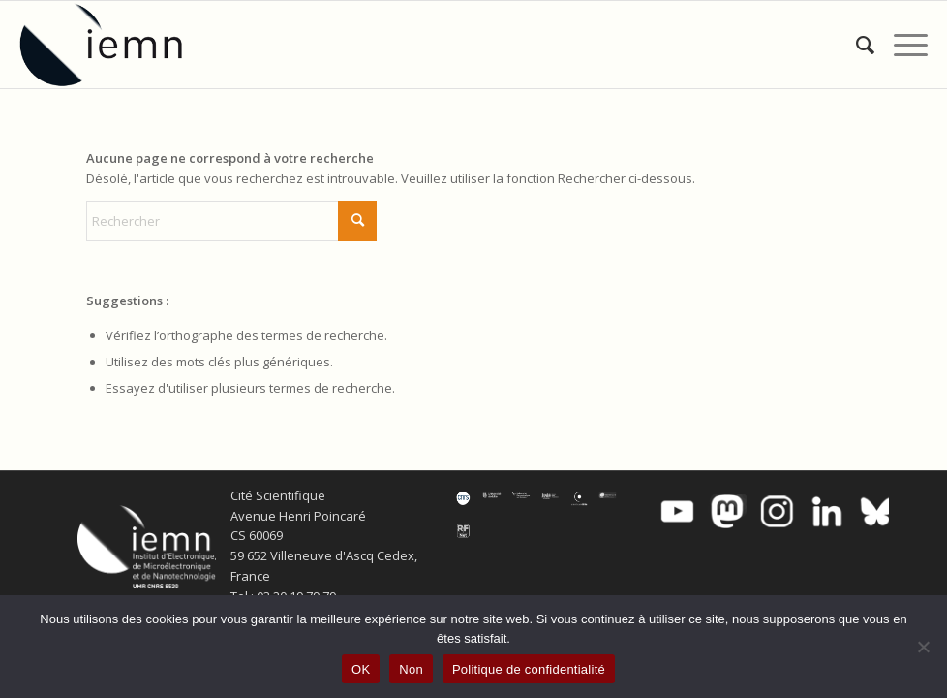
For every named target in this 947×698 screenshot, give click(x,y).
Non (411, 669)
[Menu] (901, 44)
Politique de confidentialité (528, 669)
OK (360, 669)
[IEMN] (114, 44)
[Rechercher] (855, 44)
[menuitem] (855, 44)
